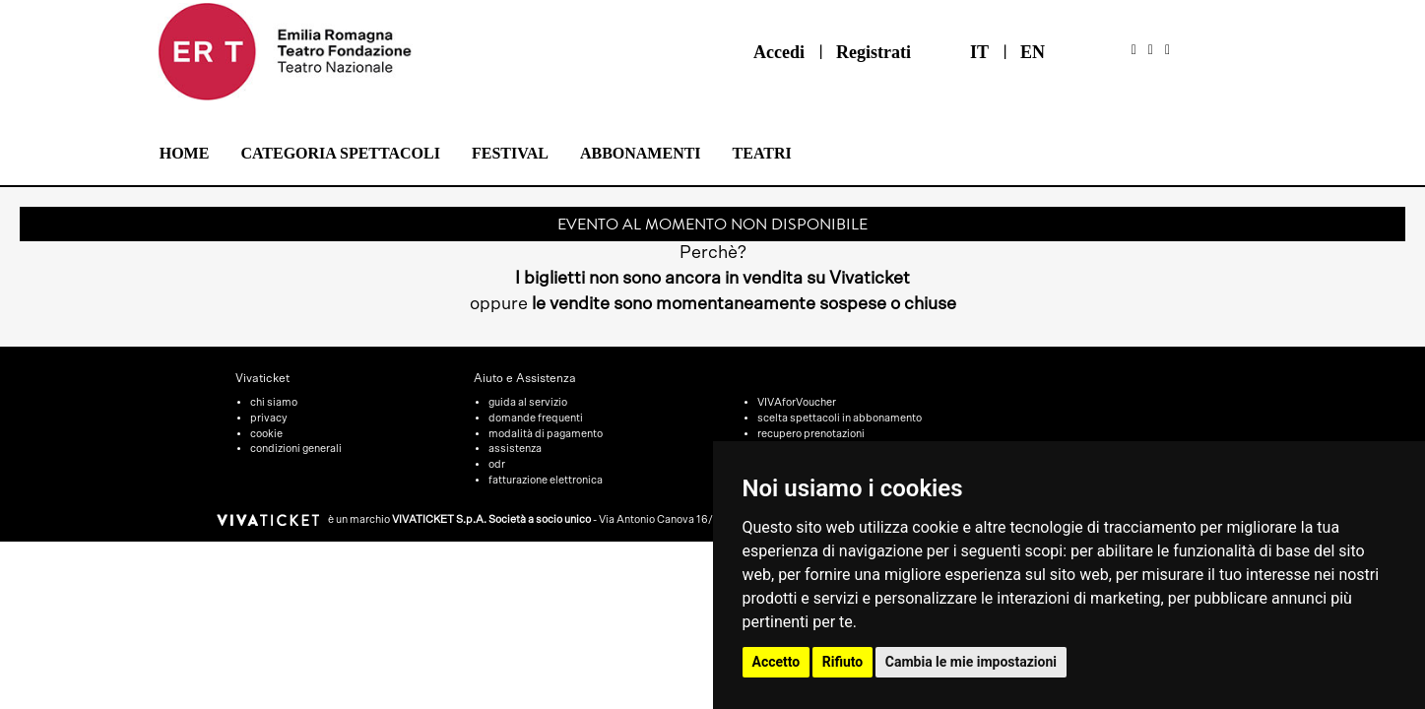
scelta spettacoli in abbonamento (839, 418)
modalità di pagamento (545, 433)
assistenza (515, 448)
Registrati (873, 52)
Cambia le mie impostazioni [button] (971, 662)
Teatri (762, 153)
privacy (269, 418)
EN (1032, 52)
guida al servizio (527, 402)
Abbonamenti (640, 153)
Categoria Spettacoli (340, 153)
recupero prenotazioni (811, 433)
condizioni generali (296, 448)
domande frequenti (535, 418)
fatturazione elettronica (545, 480)
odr (496, 464)
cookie (266, 433)
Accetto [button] (776, 662)
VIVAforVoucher (796, 402)
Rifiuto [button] (843, 662)
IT (979, 52)
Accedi (779, 52)
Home (185, 153)
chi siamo (273, 402)
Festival (510, 153)
